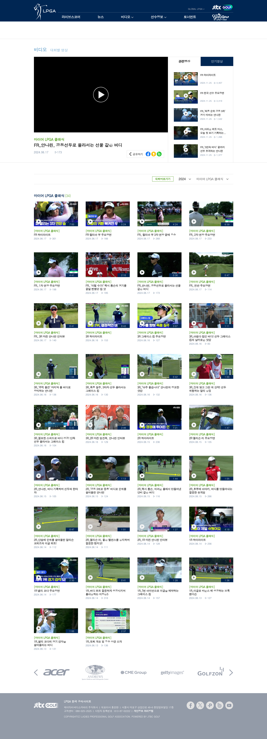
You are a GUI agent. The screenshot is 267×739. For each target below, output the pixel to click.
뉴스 (100, 17)
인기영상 (217, 61)
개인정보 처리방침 (143, 711)
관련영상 (184, 61)
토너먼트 (190, 17)
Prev (36, 672)
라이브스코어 (71, 17)
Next (231, 672)
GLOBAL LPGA (195, 8)
